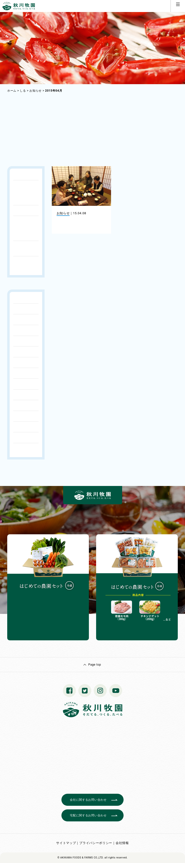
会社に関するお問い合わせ (88, 799)
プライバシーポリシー (95, 843)
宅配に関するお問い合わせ (88, 815)
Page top (94, 664)
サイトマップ (66, 843)
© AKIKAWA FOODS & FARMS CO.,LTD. (81, 857)
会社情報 (122, 843)
